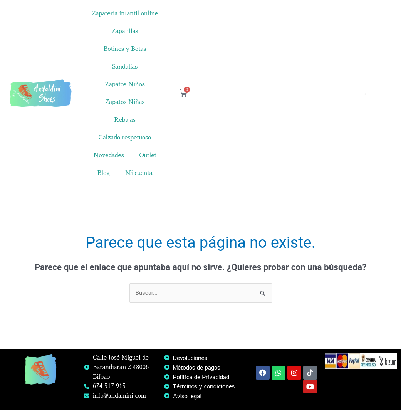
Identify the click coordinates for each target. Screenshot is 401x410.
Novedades (108, 155)
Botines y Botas (125, 49)
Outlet (147, 155)
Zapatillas (125, 31)
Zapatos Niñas (125, 102)
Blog (103, 173)
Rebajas (125, 120)
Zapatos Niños (125, 84)
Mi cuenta (139, 173)
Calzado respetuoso (125, 137)
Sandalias (125, 66)
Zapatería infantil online (125, 13)
